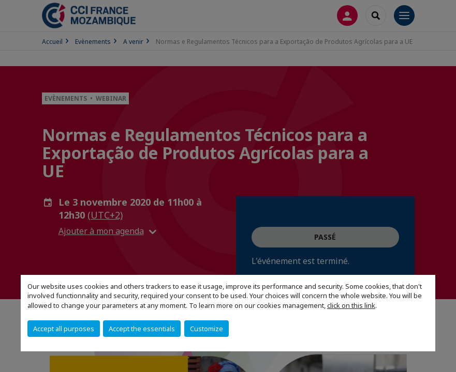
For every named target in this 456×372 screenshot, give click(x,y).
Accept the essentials (142, 328)
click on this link (351, 305)
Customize (206, 328)
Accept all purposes (63, 328)
